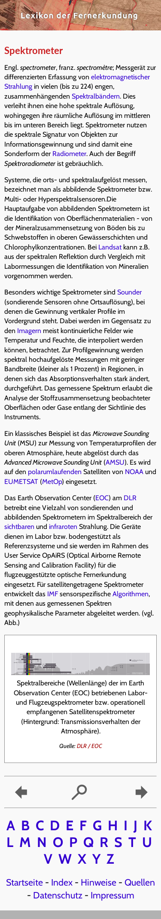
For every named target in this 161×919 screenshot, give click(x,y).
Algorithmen (130, 594)
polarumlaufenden (55, 472)
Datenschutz (57, 895)
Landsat (110, 247)
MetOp (52, 482)
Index (62, 882)
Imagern (29, 331)
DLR (130, 498)
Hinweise (98, 882)
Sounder (129, 292)
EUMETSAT (21, 482)
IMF (52, 594)
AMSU (115, 462)
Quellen (140, 882)
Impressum (112, 895)
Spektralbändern (96, 96)
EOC (102, 498)
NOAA (134, 472)
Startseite (24, 882)
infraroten (63, 527)
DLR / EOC (89, 745)
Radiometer (69, 154)
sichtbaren (19, 527)
